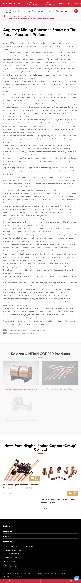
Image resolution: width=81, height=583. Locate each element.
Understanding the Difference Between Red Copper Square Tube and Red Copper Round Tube (21, 486)
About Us (51, 11)
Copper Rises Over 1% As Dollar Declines (21, 332)
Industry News (28, 16)
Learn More (8, 494)
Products (27, 11)
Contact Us (69, 11)
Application (42, 11)
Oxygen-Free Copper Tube (60, 388)
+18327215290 (65, 3)
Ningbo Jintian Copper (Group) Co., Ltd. (25, 573)
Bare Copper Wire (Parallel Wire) (21, 389)
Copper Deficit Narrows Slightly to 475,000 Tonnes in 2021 (27, 329)
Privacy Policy (17, 576)
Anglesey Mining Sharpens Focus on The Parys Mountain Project (32, 19)
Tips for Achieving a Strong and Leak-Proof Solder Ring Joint (59, 501)
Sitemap (6, 576)
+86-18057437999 (11, 557)
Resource (59, 11)
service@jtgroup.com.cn (13, 3)
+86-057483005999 (12, 554)
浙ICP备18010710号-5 (58, 573)
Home (20, 11)
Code (34, 11)
